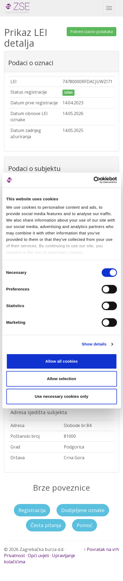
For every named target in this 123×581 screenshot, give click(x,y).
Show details (94, 344)
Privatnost (14, 555)
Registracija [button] (32, 510)
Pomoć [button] (84, 525)
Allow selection (61, 378)
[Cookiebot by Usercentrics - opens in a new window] (93, 179)
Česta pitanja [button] (46, 525)
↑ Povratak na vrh (101, 549)
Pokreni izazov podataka (91, 31)
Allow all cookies (61, 361)
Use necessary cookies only (61, 396)
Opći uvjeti (38, 555)
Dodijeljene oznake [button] (83, 510)
